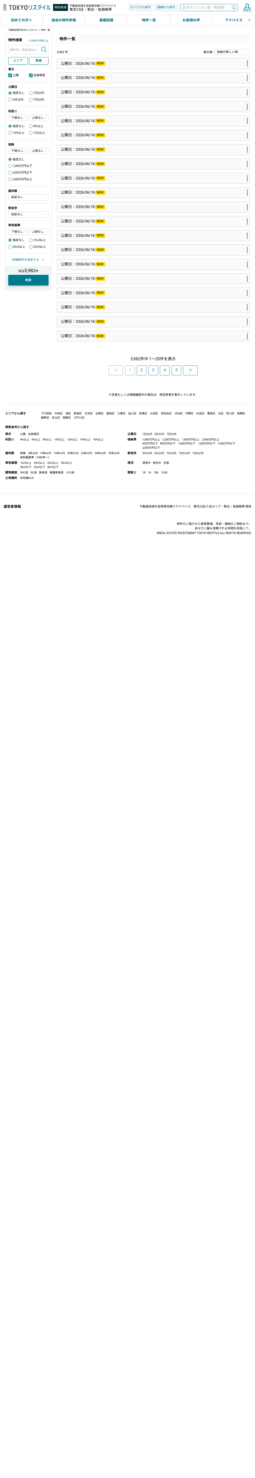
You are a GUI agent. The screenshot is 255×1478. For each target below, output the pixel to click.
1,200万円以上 (171, 1423)
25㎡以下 (39, 1451)
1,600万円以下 (226, 1427)
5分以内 (159, 1437)
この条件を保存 (36, 40)
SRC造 (24, 1456)
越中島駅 (131, 554)
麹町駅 (133, 1126)
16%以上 (98, 1423)
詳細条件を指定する (25, 259)
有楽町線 (116, 1126)
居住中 (157, 1446)
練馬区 (155, 617)
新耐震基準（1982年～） (35, 1441)
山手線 (114, 109)
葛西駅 (129, 363)
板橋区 (241, 1397)
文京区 (89, 1397)
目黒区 (148, 871)
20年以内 (73, 1437)
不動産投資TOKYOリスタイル (23, 30)
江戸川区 (146, 363)
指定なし (19, 93)
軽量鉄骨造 (57, 1456)
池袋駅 (129, 109)
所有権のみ (27, 1462)
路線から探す (166, 7)
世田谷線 (116, 300)
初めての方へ (21, 20)
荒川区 (230, 1397)
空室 (166, 1446)
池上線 (114, 681)
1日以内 (38, 93)
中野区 (189, 1397)
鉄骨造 (43, 1456)
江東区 (148, 554)
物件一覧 (149, 20)
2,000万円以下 (22, 172)
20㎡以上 (19, 247)
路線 (39, 60)
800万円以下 (168, 1427)
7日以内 (38, 99)
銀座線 (114, 935)
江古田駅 (138, 617)
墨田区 (148, 427)
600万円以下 (150, 1427)
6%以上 (36, 1423)
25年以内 (86, 1437)
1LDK (164, 1456)
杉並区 (155, 1253)
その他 (70, 1456)
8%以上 (38, 126)
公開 (16, 75)
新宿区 (159, 1062)
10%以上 (18, 133)
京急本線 (116, 1316)
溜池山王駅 (133, 935)
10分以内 (184, 1437)
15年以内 (59, 1437)
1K (149, 1456)
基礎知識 (106, 20)
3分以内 (147, 1437)
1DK (156, 1456)
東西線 (114, 363)
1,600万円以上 (190, 1423)
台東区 (99, 1397)
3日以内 (18, 99)
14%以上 (85, 1423)
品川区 (132, 1397)
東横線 (114, 236)
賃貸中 (146, 1446)
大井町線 (116, 173)
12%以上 (39, 133)
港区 (150, 935)
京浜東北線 (118, 808)
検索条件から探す (17, 1411)
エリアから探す (140, 7)
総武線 (114, 427)
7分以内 (171, 1437)
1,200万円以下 (206, 1427)
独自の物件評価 (64, 20)
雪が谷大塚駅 (135, 681)
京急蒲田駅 (137, 1316)
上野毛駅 (135, 173)
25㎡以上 (39, 247)
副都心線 (116, 1189)
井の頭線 (116, 871)
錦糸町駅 (131, 427)
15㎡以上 (39, 240)
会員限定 (39, 75)
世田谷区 (153, 173)
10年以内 (45, 1437)
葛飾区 (67, 1401)
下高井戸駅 (137, 300)
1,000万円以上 (151, 1423)
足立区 (56, 1401)
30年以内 (100, 1437)
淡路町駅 (135, 999)
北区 (221, 1397)
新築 (23, 1437)
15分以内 (197, 1437)
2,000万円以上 (22, 179)
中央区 (59, 1397)
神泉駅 (133, 871)
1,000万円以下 (22, 166)
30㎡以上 (66, 1446)
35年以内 (114, 1437)
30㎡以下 (53, 1451)
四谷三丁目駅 (139, 1062)
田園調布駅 (133, 236)
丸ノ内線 (116, 999)
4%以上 (24, 1423)
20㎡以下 (25, 1451)
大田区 (152, 236)
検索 (234, 7)
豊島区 (144, 109)
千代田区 (153, 999)
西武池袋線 (118, 617)
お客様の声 (191, 20)
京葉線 (114, 554)
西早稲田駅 (137, 1189)
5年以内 (33, 1437)
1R (144, 1456)
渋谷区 (179, 1397)
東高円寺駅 (137, 1253)
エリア (18, 60)
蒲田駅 (137, 808)
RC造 (34, 1456)
